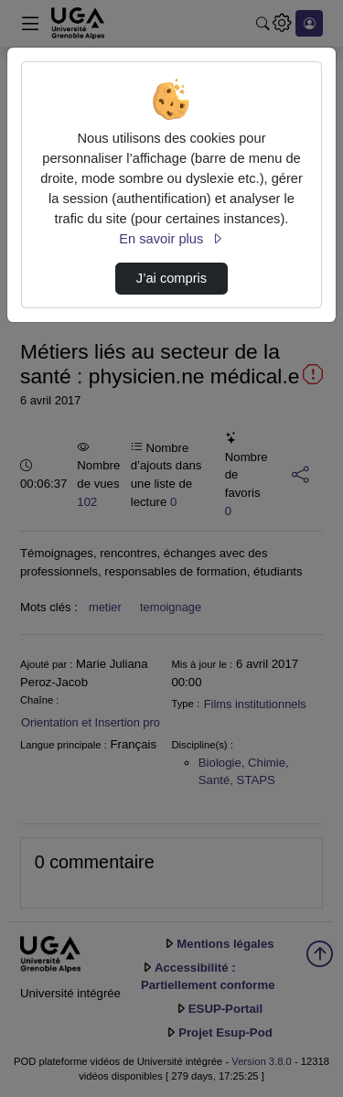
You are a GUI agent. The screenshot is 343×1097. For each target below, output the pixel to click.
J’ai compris (171, 278)
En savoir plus (171, 239)
